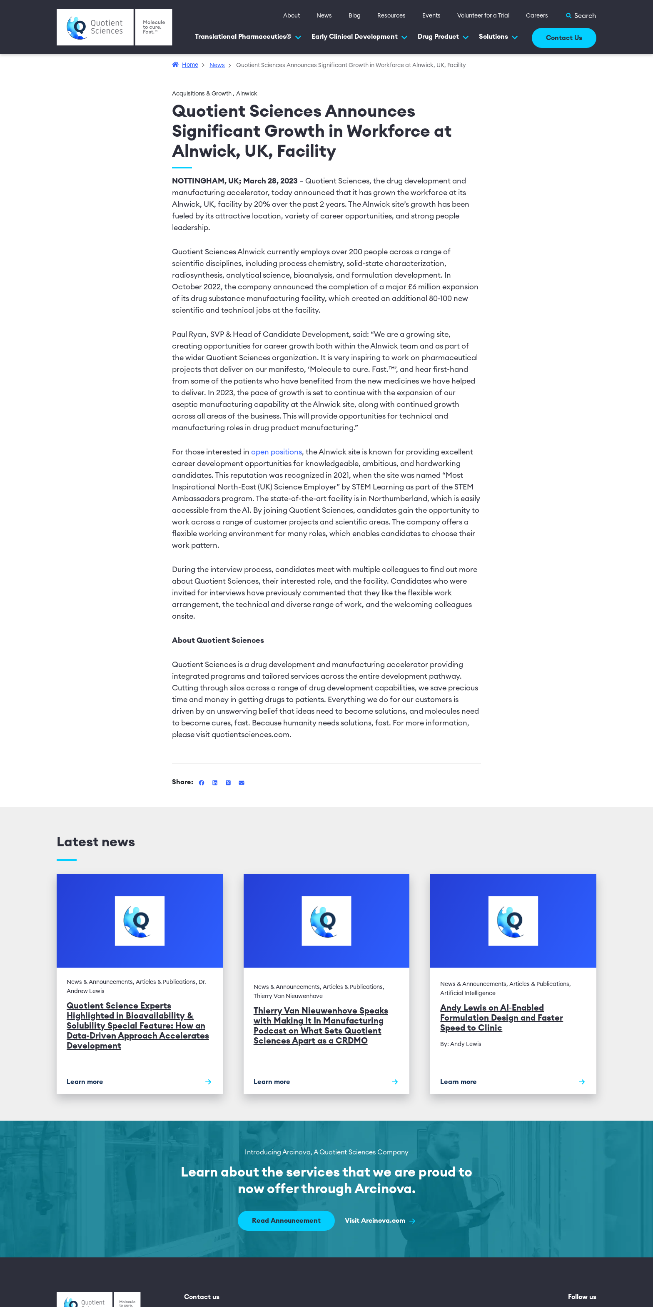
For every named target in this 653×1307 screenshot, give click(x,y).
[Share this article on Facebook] (202, 782)
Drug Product (443, 37)
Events (431, 16)
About (291, 16)
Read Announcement (286, 1220)
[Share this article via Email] (241, 782)
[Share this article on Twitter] (229, 782)
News (324, 16)
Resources (391, 16)
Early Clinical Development (360, 37)
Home (190, 65)
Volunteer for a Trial (483, 16)
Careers (537, 16)
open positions (276, 452)
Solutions (498, 37)
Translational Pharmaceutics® (248, 37)
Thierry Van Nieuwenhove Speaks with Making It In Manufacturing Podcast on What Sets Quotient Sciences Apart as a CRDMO (321, 1026)
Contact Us (564, 38)
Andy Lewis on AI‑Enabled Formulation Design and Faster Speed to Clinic (501, 1018)
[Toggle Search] (580, 15)
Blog (355, 16)
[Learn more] (140, 1082)
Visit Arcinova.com (380, 1220)
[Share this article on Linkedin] (216, 782)
